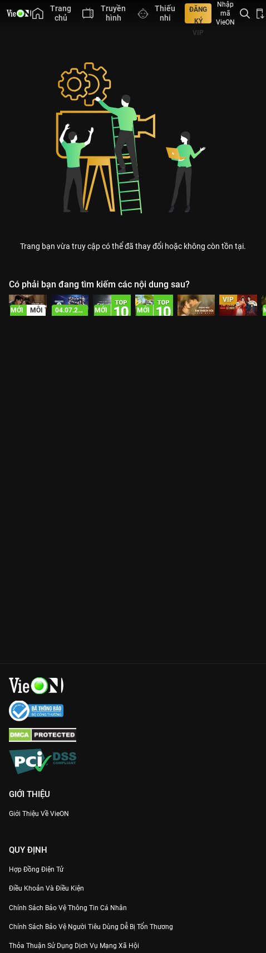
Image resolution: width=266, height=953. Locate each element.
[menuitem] (51, 13)
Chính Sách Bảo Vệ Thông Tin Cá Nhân (68, 908)
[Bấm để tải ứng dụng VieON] (260, 13)
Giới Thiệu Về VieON (39, 814)
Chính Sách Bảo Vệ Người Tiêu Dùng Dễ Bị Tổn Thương (91, 927)
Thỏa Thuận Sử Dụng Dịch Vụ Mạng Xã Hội (74, 946)
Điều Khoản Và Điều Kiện (46, 888)
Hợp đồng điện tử (36, 869)
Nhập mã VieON (225, 13)
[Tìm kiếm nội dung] (244, 13)
